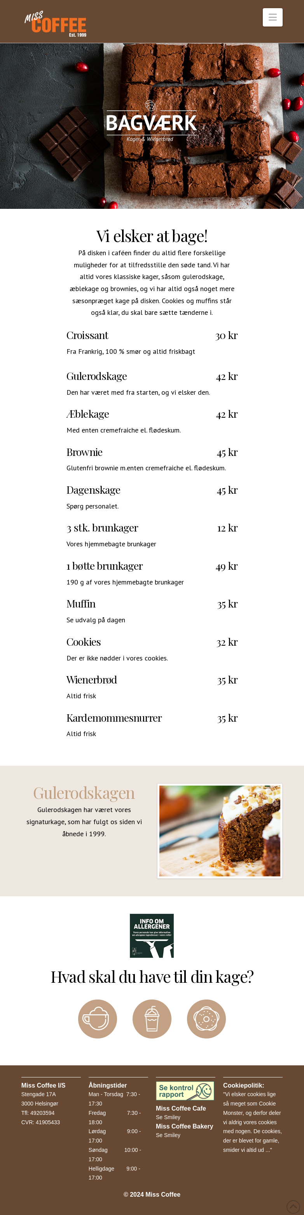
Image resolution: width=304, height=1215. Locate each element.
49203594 (42, 1113)
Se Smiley (168, 1117)
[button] (273, 17)
